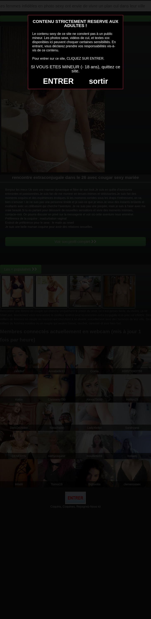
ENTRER (58, 81)
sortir (98, 81)
